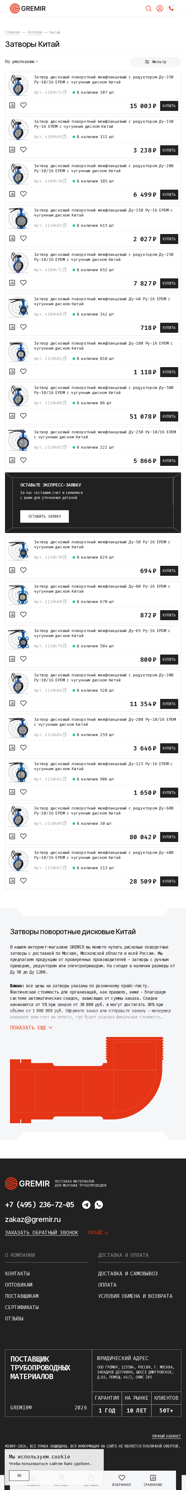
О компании (20, 1255)
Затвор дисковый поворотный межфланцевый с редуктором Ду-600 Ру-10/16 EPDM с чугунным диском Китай (104, 811)
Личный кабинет (166, 1436)
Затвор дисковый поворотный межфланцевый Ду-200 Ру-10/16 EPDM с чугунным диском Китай (105, 722)
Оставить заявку (44, 516)
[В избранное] (23, 105)
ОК (19, 1475)
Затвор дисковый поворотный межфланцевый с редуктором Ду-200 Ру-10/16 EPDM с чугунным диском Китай (104, 168)
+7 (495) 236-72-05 (39, 1205)
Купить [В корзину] (169, 105)
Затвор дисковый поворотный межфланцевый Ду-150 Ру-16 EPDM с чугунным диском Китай (103, 213)
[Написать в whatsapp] (99, 1205)
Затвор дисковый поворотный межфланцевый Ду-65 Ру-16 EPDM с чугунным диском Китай (102, 633)
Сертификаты (22, 1307)
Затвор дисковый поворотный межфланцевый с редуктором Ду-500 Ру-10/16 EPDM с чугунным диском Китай (104, 390)
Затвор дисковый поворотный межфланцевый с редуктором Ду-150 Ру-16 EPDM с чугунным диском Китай (104, 124)
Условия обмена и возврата (135, 1296)
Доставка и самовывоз (128, 1273)
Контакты (17, 1273)
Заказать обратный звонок (41, 1232)
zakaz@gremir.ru (33, 1219)
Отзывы (14, 1318)
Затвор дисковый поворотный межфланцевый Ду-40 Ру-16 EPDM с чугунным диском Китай (102, 301)
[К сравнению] (12, 105)
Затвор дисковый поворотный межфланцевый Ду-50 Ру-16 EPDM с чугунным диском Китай (102, 545)
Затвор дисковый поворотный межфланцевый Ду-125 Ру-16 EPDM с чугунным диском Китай (103, 766)
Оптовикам (18, 1285)
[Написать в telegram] (86, 1205)
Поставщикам (22, 1296)
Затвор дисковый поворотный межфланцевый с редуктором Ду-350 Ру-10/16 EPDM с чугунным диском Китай (104, 80)
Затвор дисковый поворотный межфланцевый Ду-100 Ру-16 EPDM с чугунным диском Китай (103, 346)
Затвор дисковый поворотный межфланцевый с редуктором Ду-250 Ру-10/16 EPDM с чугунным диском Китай (104, 257)
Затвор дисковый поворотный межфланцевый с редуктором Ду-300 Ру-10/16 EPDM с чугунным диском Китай (104, 678)
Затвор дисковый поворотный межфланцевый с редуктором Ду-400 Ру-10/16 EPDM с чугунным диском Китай (104, 855)
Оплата (107, 1285)
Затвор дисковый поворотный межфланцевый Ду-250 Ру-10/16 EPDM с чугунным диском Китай (105, 435)
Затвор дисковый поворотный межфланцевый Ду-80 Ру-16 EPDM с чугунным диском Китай (102, 589)
